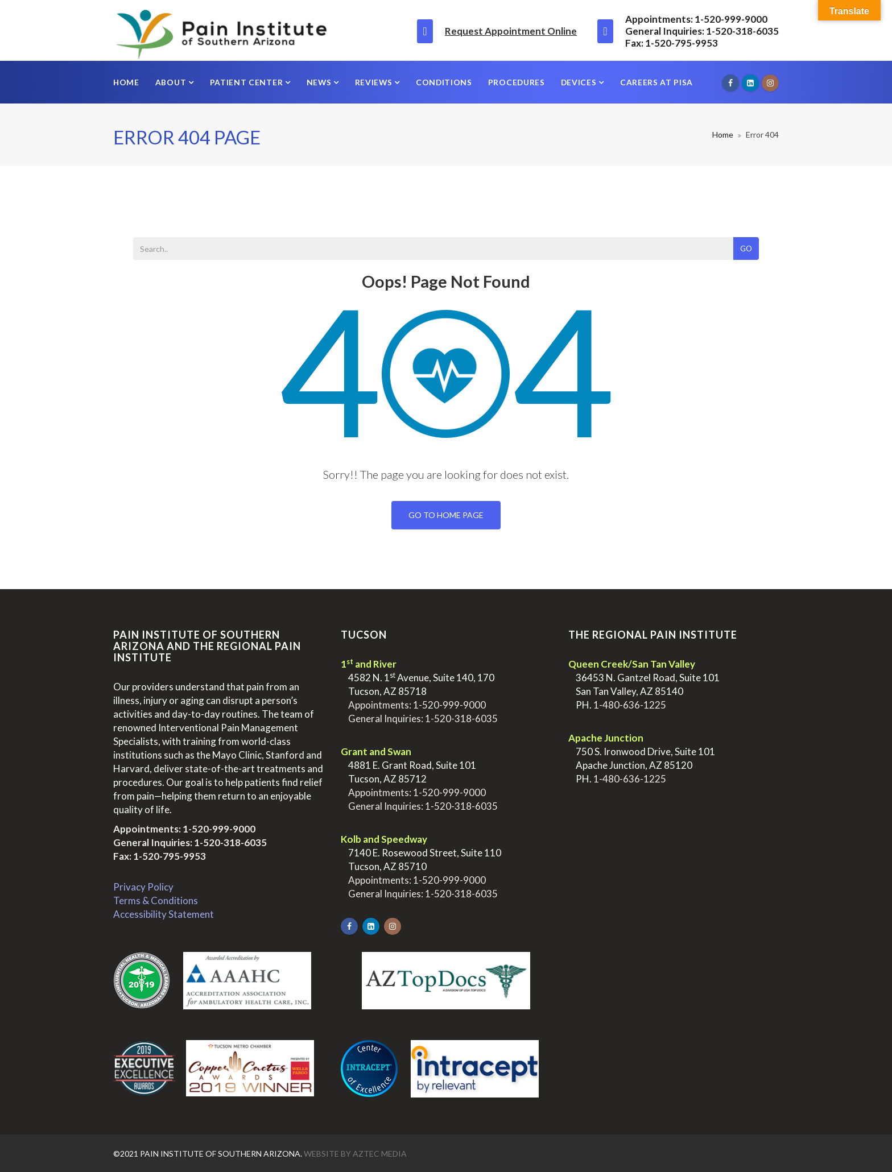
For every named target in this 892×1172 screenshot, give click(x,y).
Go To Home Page (446, 515)
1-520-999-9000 (219, 829)
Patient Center (247, 82)
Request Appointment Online (511, 31)
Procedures (516, 82)
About (171, 82)
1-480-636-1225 (629, 705)
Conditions (444, 82)
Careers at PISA (656, 82)
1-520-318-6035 (230, 842)
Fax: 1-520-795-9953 (159, 856)
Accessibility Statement (163, 914)
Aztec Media (380, 1153)
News (320, 82)
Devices (580, 82)
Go (746, 248)
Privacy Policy (143, 887)
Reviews (375, 82)
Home (126, 82)
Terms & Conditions (155, 900)
